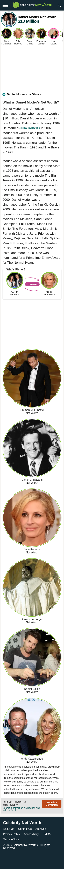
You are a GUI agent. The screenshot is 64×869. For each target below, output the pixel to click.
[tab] (32, 96)
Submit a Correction (52, 803)
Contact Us (25, 828)
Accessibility (31, 834)
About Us (8, 828)
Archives (40, 828)
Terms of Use (11, 839)
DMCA (47, 834)
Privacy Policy (11, 834)
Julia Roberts (29, 128)
